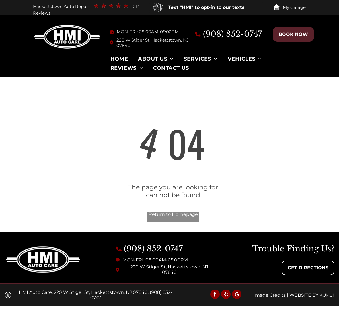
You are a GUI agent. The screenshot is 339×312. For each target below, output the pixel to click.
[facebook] (215, 295)
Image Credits (270, 295)
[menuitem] (119, 60)
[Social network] (236, 295)
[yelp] (226, 295)
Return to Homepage (173, 214)
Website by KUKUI (311, 295)
